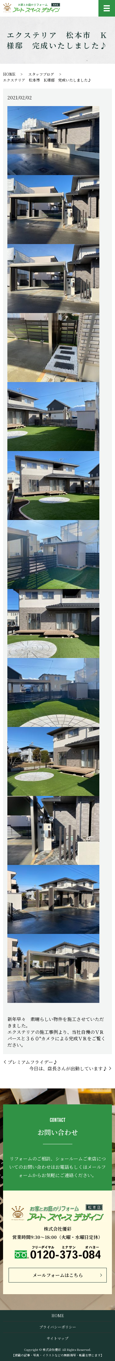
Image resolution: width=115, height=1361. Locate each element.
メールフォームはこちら (58, 1275)
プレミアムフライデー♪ (33, 1062)
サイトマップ (57, 1338)
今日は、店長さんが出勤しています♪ (68, 1068)
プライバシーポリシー (57, 1326)
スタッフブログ (41, 74)
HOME (9, 74)
